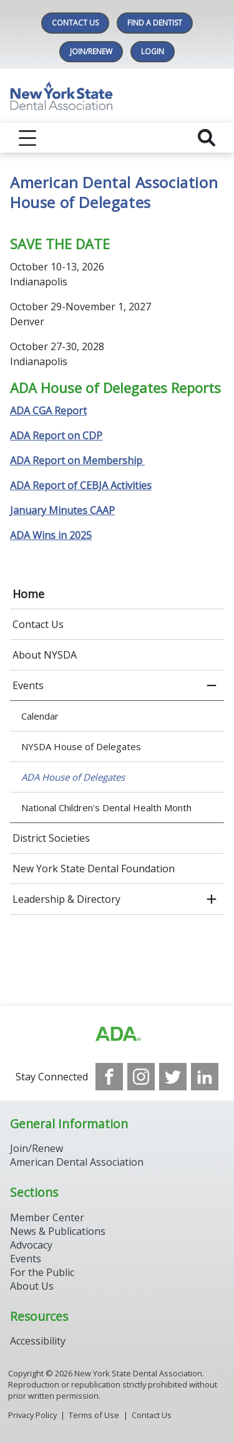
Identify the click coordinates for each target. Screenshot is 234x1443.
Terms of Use (94, 1415)
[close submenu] (212, 685)
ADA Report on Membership (77, 460)
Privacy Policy (32, 1415)
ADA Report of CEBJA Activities (81, 485)
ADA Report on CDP (56, 435)
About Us (32, 1286)
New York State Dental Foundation (93, 868)
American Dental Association (77, 1162)
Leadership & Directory (66, 899)
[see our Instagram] (141, 1076)
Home (28, 593)
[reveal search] (206, 138)
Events (28, 685)
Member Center (47, 1217)
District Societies (51, 838)
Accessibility (38, 1341)
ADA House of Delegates (73, 777)
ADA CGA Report (48, 410)
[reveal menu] (27, 138)
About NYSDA (44, 655)
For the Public (42, 1272)
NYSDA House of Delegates (81, 746)
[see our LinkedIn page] (204, 1076)
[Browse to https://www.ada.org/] (117, 1034)
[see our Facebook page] (109, 1076)
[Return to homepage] (117, 95)
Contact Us (75, 22)
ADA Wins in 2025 (51, 535)
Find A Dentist (154, 22)
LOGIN (152, 51)
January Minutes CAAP (62, 510)
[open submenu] (212, 899)
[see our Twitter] (173, 1076)
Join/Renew (91, 51)
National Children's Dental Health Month (106, 807)
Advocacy (31, 1245)
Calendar (40, 716)
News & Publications (57, 1231)
